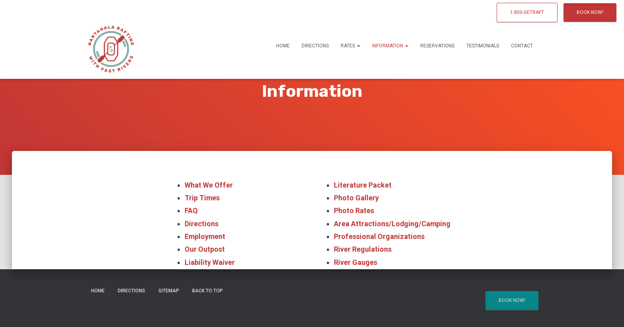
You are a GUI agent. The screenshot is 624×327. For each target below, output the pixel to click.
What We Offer (208, 185)
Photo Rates (354, 211)
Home (283, 46)
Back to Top (207, 291)
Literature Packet (363, 185)
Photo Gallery (356, 198)
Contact (522, 46)
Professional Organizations (379, 236)
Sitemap (168, 291)
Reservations (437, 46)
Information (390, 46)
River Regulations (363, 249)
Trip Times (202, 198)
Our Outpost (205, 249)
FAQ (191, 211)
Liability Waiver (210, 262)
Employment (205, 236)
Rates (350, 46)
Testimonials (482, 46)
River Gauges (355, 262)
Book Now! (590, 12)
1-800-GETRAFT (527, 12)
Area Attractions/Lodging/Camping (392, 223)
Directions (315, 46)
